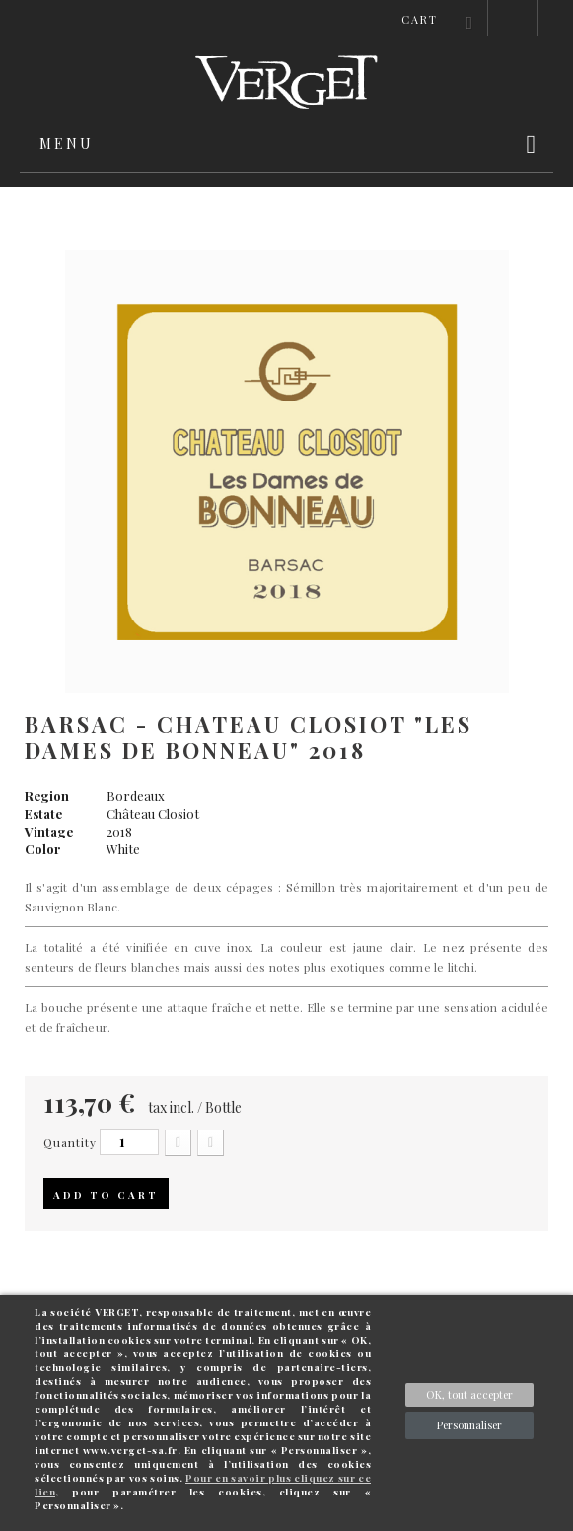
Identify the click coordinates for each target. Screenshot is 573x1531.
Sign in (512, 18)
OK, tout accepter (469, 1394)
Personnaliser (469, 1425)
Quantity (70, 1142)
